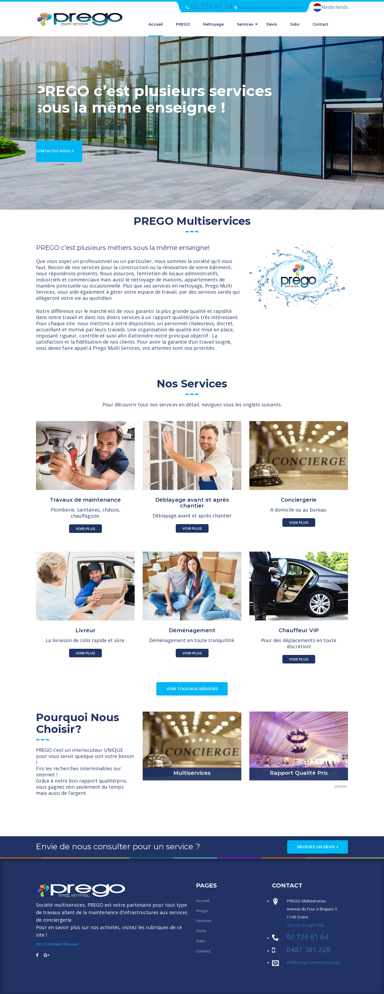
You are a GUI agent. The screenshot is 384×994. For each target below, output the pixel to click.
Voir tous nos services (192, 688)
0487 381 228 (308, 949)
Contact (321, 24)
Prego (202, 910)
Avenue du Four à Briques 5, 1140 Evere (270, 7)
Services (245, 24)
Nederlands (330, 7)
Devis (271, 24)
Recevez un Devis (318, 846)
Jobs (294, 24)
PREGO (183, 24)
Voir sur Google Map (305, 925)
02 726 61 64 (212, 6)
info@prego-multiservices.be (313, 962)
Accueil (156, 24)
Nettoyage (213, 24)
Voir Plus (85, 529)
